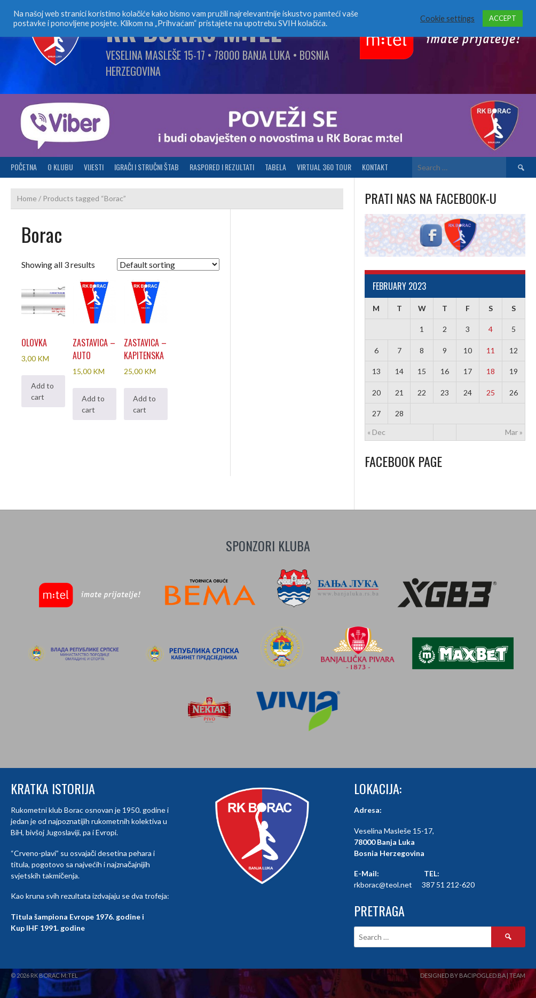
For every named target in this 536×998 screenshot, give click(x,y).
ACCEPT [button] (502, 18)
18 (490, 371)
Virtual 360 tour (324, 166)
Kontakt (375, 166)
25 (490, 392)
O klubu (60, 166)
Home (27, 198)
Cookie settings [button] (447, 18)
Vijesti (94, 166)
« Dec (376, 432)
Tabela (275, 166)
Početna (24, 166)
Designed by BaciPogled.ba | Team (472, 975)
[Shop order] (168, 264)
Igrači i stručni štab (146, 166)
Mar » (514, 432)
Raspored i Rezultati (222, 166)
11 (490, 350)
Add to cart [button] (42, 391)
